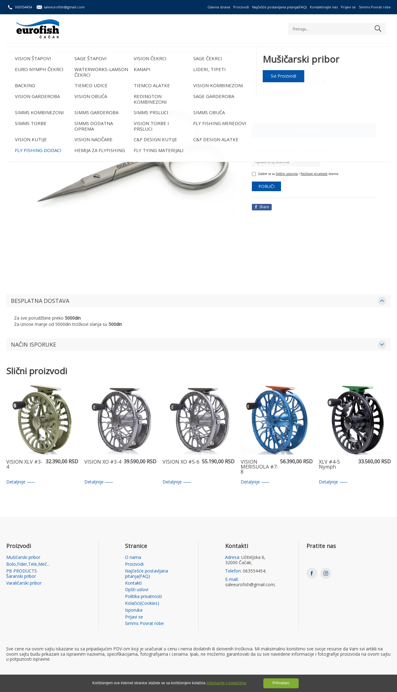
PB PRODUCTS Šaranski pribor (148, 51)
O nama (133, 557)
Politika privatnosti (143, 596)
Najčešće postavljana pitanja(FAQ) (279, 7)
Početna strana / (20, 69)
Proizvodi (241, 7)
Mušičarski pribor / (52, 69)
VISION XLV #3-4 (24, 464)
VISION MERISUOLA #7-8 (260, 467)
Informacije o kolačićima (226, 683)
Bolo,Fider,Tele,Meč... (81, 51)
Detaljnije (20, 482)
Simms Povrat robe (375, 7)
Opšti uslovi (136, 589)
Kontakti (133, 583)
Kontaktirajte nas (324, 7)
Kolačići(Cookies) (142, 603)
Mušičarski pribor (27, 51)
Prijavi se (348, 7)
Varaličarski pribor (212, 51)
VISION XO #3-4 (102, 462)
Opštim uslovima (287, 173)
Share (261, 206)
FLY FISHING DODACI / (89, 69)
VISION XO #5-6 (181, 462)
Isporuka (133, 610)
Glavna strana (218, 7)
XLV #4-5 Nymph (329, 464)
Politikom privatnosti (314, 173)
